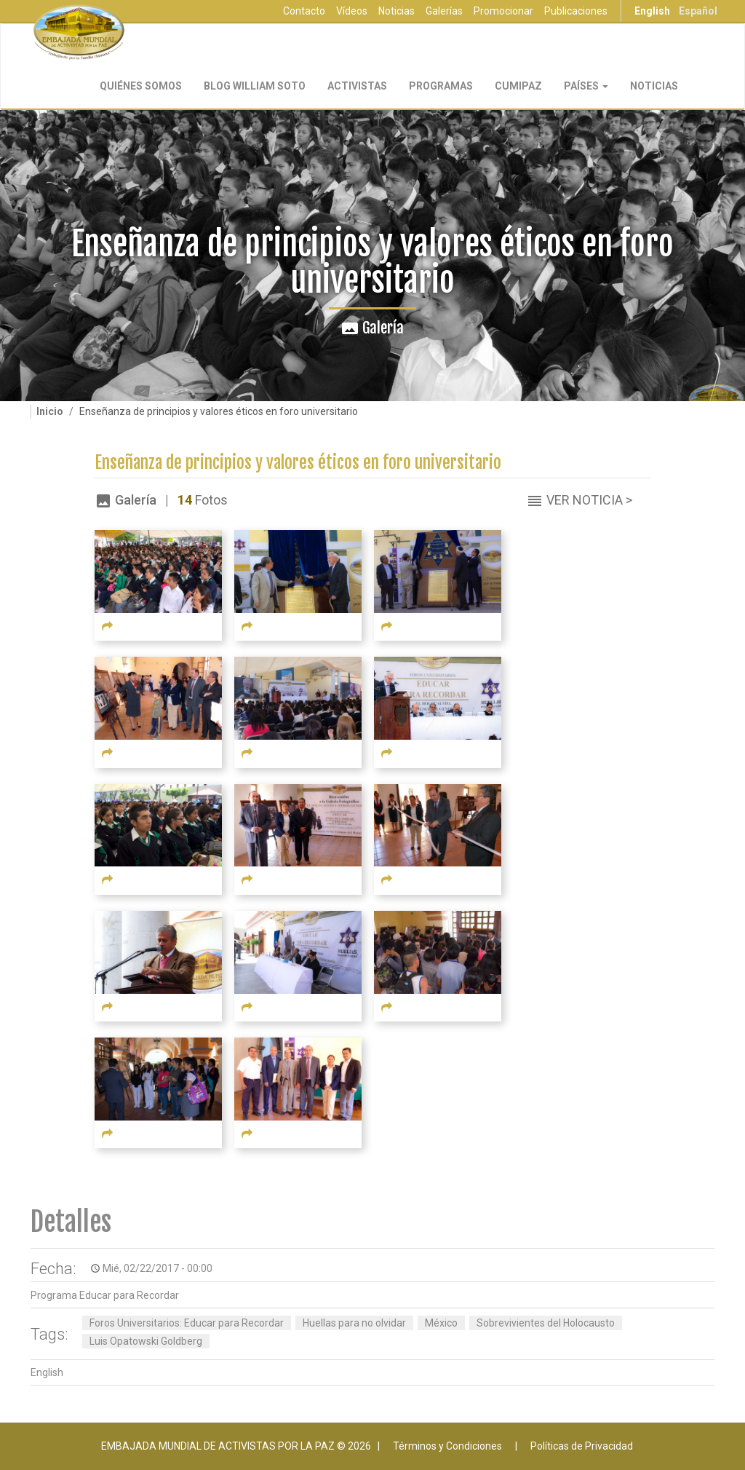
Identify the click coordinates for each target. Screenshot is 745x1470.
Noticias (396, 11)
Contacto (304, 11)
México (441, 1323)
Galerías (444, 11)
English (652, 11)
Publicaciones (575, 11)
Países (586, 86)
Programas (441, 86)
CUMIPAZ (518, 86)
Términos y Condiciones (447, 1446)
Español (698, 11)
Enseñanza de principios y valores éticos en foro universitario (298, 462)
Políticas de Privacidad (581, 1446)
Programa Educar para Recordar (105, 1295)
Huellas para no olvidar (354, 1323)
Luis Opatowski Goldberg (145, 1341)
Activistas (357, 86)
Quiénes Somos (141, 86)
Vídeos (351, 11)
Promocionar (503, 11)
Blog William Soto (255, 86)
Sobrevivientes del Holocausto (546, 1323)
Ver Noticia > (589, 499)
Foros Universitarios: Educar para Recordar (186, 1323)
